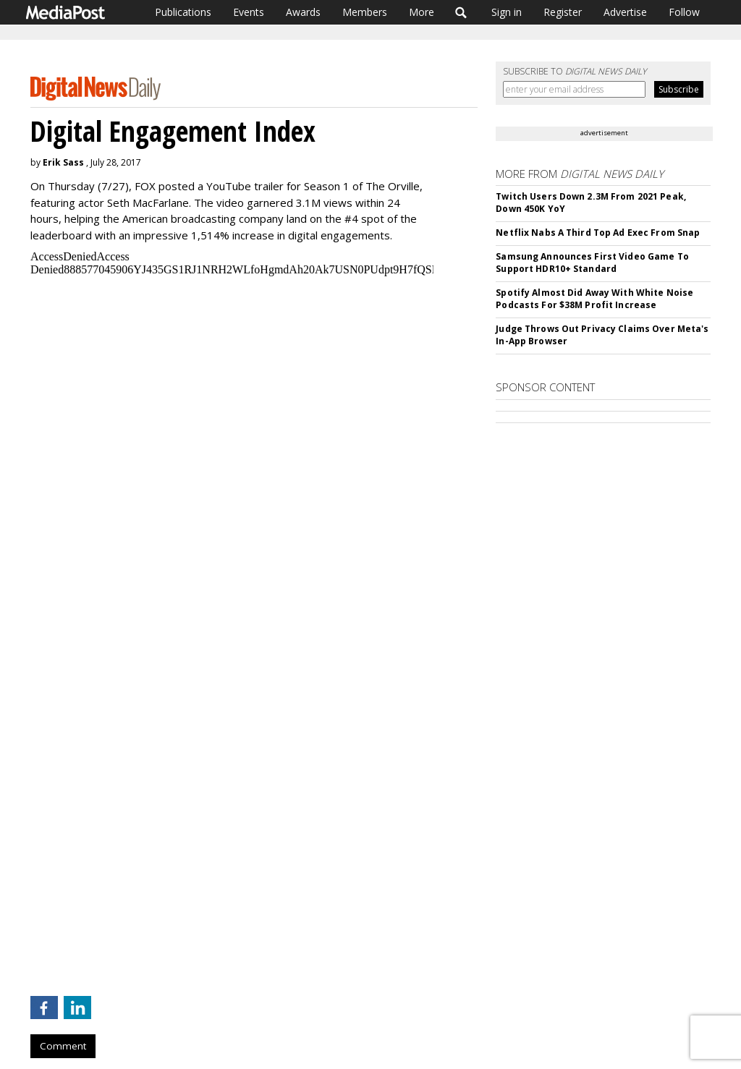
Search (461, 12)
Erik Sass (63, 162)
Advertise (625, 12)
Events (248, 12)
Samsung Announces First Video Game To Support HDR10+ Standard (592, 262)
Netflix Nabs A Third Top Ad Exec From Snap (598, 232)
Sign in (506, 12)
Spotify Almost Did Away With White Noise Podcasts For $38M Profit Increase (594, 298)
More (421, 12)
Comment (63, 1045)
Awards (303, 12)
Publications (183, 12)
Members (364, 12)
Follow (684, 12)
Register (562, 12)
